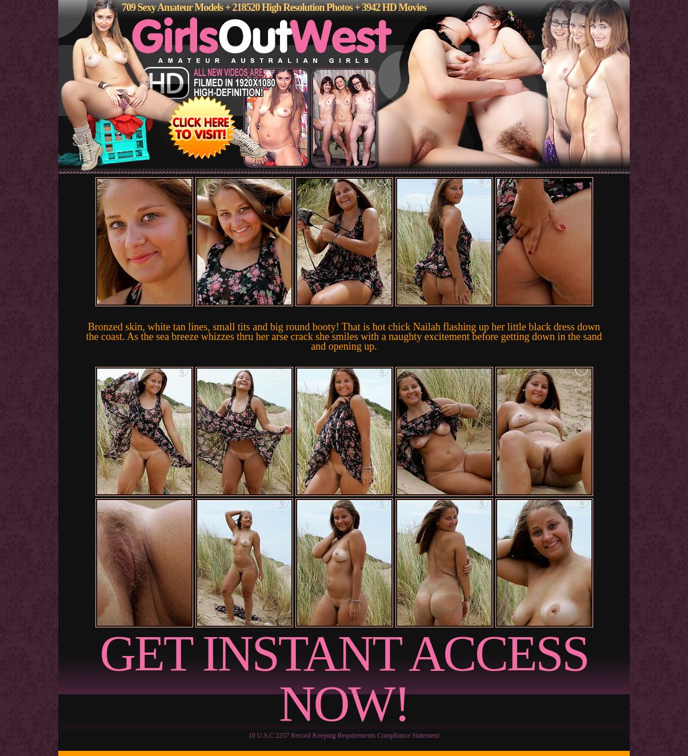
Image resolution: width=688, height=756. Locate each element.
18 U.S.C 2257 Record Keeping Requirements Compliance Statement (344, 735)
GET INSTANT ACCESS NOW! (344, 678)
